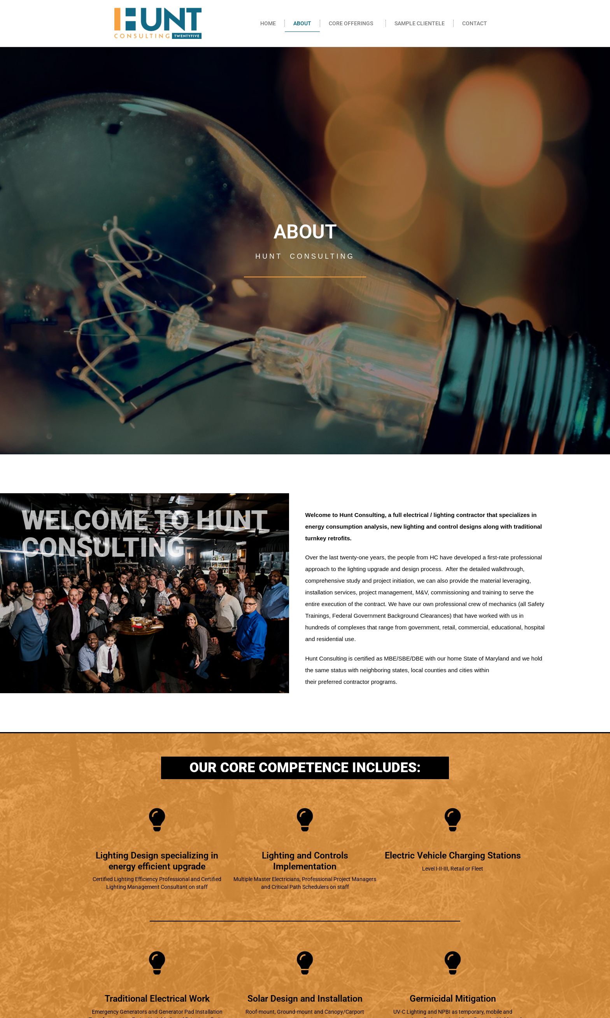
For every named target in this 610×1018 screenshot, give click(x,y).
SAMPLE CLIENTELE (419, 23)
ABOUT (302, 23)
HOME (268, 23)
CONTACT (474, 23)
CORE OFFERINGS (353, 23)
